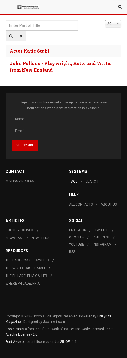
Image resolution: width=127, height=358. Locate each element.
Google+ (76, 237)
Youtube (76, 245)
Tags (73, 181)
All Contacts (81, 204)
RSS (72, 252)
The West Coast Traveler (28, 268)
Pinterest (101, 237)
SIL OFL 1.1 (68, 342)
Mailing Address (20, 181)
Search (91, 181)
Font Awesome (17, 342)
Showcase (15, 238)
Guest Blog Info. (20, 230)
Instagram (102, 245)
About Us (109, 204)
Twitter (102, 230)
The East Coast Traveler (27, 260)
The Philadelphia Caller (26, 276)
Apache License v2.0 (21, 334)
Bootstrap (13, 329)
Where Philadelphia (23, 284)
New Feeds (40, 238)
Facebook (77, 230)
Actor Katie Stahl (29, 51)
